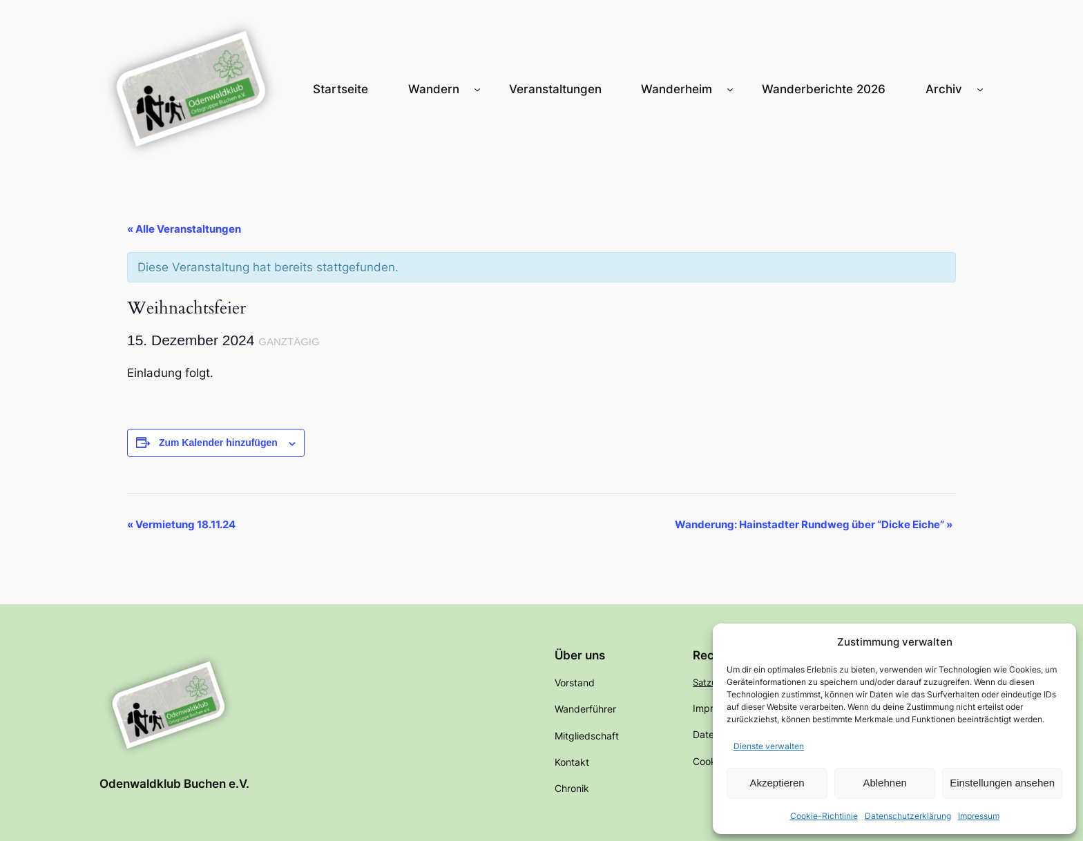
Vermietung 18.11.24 (181, 524)
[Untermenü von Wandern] (477, 89)
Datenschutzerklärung (908, 816)
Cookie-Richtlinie (824, 816)
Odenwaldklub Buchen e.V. (174, 784)
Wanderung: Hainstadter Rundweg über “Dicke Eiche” (813, 524)
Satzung (710, 682)
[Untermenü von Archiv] (980, 89)
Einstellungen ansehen (1002, 783)
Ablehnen (884, 783)
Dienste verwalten (769, 746)
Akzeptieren (776, 783)
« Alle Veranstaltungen (184, 228)
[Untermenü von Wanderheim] (730, 89)
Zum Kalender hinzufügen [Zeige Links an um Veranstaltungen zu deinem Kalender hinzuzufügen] (218, 442)
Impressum (978, 816)
